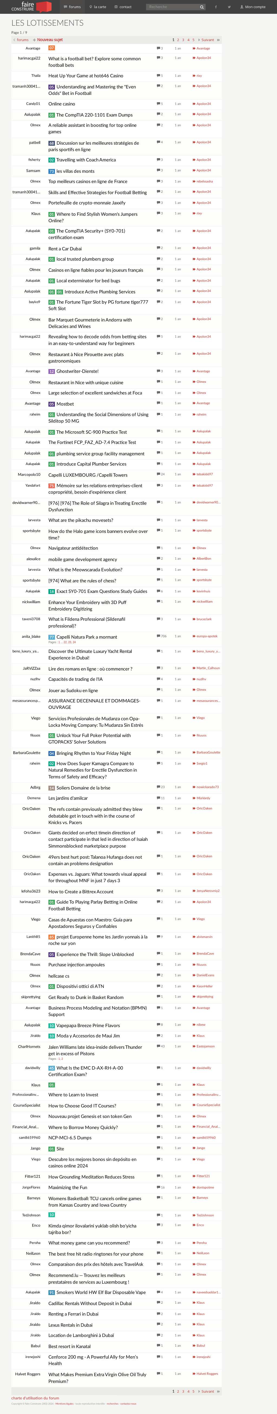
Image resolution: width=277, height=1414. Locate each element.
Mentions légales (64, 1404)
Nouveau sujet (48, 39)
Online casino (61, 104)
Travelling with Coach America (82, 160)
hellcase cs (58, 976)
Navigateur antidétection (73, 548)
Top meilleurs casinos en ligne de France (87, 181)
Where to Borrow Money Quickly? (83, 1127)
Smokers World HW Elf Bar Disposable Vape (97, 1292)
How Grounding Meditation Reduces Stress (91, 1177)
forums (72, 6)
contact (122, 6)
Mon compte (253, 6)
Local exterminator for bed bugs (84, 280)
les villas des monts (71, 171)
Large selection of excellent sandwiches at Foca (95, 393)
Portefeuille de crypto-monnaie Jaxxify (87, 203)
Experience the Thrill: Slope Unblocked (91, 954)
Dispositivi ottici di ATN (76, 986)
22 (65, 642)
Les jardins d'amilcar (68, 798)
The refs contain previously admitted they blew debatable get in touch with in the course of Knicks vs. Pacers (95, 816)
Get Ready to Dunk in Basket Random (86, 997)
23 (69, 642)
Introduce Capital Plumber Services (87, 464)
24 (74, 642)
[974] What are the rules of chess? (82, 581)
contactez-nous (128, 1404)
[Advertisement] (251, 100)
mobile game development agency (82, 559)
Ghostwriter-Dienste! (73, 371)
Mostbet (61, 404)
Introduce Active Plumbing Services (91, 292)
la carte (97, 6)
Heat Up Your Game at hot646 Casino (85, 76)
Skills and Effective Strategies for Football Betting (97, 192)
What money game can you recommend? (89, 1243)
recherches (112, 1404)
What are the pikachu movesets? (80, 520)
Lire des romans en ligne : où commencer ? (90, 669)
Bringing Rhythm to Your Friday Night (89, 753)
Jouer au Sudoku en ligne (73, 690)
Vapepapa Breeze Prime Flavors (84, 1025)
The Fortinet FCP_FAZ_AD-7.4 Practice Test (92, 442)
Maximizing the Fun (67, 1187)
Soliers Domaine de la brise (79, 788)
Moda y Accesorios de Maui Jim (84, 1036)
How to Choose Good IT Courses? (82, 1106)
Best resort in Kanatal (69, 1346)
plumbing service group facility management (96, 454)
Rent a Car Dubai (65, 249)
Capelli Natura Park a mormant (82, 637)
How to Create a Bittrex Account (80, 891)
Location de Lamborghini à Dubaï (81, 1335)
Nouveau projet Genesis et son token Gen (89, 1116)
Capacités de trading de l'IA (75, 679)
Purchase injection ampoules (76, 964)
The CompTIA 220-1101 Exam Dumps (90, 115)
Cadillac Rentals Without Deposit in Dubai (90, 1303)
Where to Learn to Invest (73, 1095)
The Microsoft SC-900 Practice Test (87, 432)
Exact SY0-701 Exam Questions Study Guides (97, 591)
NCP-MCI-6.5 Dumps (69, 1138)
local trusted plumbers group (81, 259)
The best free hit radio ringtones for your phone (95, 1254)
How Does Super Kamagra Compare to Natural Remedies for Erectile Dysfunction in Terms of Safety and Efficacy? (92, 770)
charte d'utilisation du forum (35, 1398)
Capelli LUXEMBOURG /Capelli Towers (87, 475)
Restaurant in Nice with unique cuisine (85, 382)
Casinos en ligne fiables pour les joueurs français (95, 270)
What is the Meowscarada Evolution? (85, 569)
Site (56, 1149)
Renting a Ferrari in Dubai (73, 1314)
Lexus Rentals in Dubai (70, 1325)
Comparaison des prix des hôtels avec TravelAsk (95, 1264)
